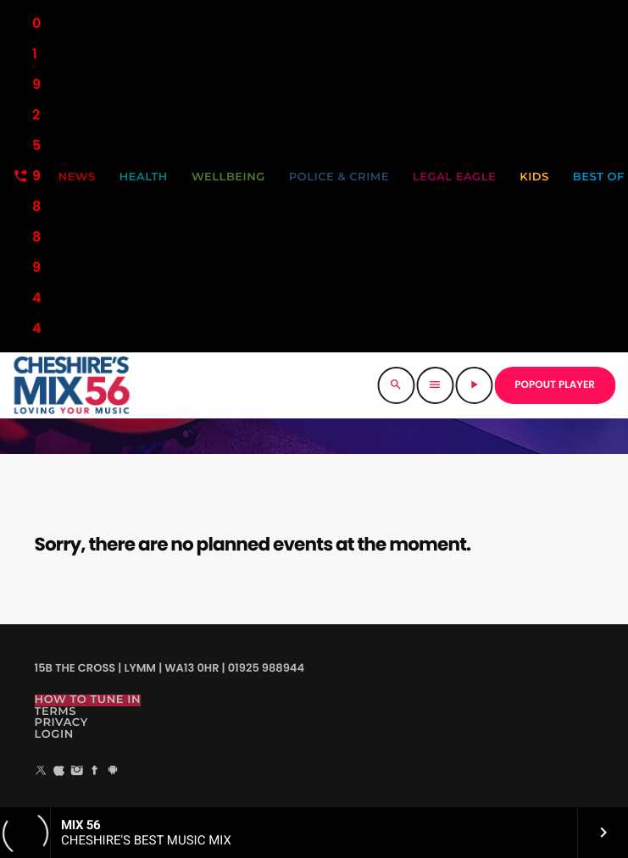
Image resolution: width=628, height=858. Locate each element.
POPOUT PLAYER (554, 385)
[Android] (112, 772)
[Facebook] (95, 772)
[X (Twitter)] (41, 772)
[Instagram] (77, 772)
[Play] (473, 385)
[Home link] (72, 385)
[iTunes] (59, 772)
